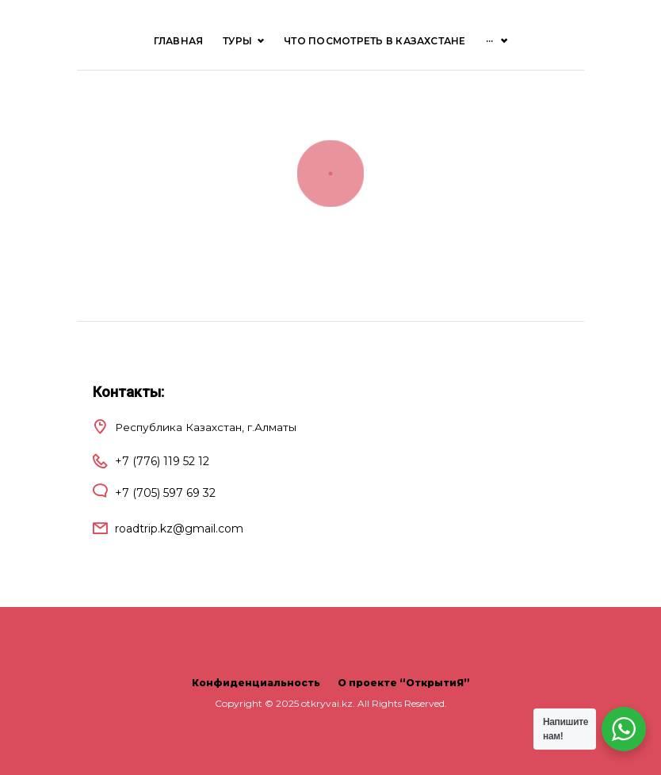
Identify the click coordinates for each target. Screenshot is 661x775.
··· (490, 41)
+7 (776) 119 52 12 (162, 461)
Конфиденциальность (256, 683)
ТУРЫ (243, 41)
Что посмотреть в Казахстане (374, 41)
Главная (179, 41)
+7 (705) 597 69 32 (165, 493)
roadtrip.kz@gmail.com (179, 528)
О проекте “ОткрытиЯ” (404, 683)
